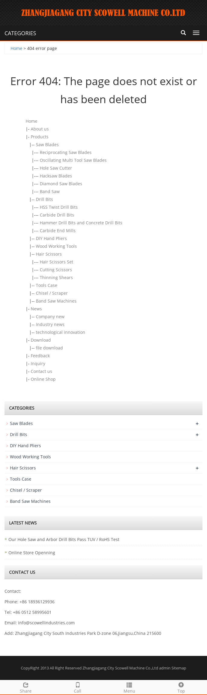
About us (40, 129)
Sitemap (178, 668)
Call (78, 687)
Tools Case (46, 285)
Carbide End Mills (58, 230)
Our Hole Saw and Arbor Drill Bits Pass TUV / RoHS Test (63, 539)
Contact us (41, 371)
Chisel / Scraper (52, 293)
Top (181, 687)
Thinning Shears (56, 277)
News (36, 309)
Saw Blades (47, 144)
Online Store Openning (31, 552)
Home (16, 48)
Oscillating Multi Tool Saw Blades (73, 160)
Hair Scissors (49, 254)
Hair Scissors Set (56, 262)
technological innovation (60, 332)
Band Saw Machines (56, 301)
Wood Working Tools (56, 246)
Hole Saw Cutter (56, 168)
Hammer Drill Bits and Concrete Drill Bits (81, 223)
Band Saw (50, 191)
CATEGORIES (20, 33)
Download (41, 340)
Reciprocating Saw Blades (66, 152)
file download (49, 348)
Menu (129, 687)
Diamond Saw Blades (61, 183)
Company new (50, 316)
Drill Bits (44, 199)
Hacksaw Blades (56, 176)
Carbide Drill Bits (57, 215)
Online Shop (43, 379)
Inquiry (38, 363)
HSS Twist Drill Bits (59, 207)
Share (26, 687)
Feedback (40, 355)
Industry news (50, 324)
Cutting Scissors (56, 269)
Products (40, 137)
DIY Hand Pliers (51, 238)
